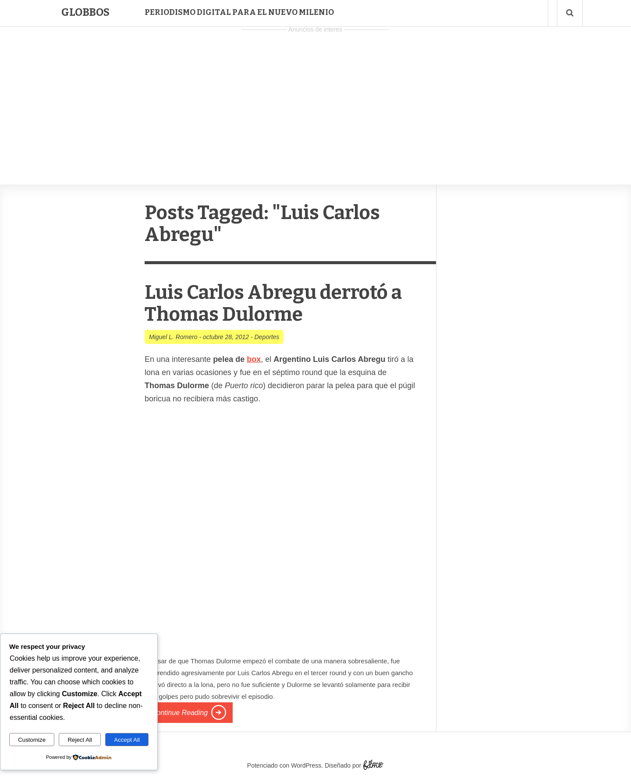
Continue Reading (180, 712)
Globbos (85, 12)
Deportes (267, 336)
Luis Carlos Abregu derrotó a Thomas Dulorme (273, 303)
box (254, 359)
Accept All (127, 740)
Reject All (79, 740)
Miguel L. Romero (173, 336)
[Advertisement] (315, 96)
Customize (32, 740)
